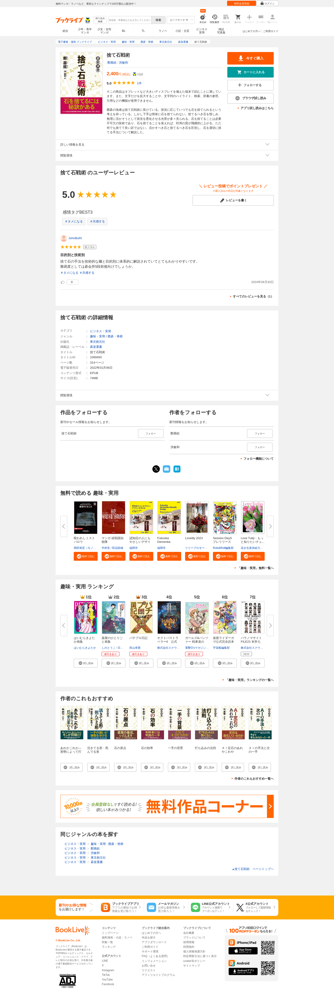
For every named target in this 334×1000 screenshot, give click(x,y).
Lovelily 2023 (194, 538)
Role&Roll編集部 (223, 548)
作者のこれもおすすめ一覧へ (254, 778)
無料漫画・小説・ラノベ (117, 937)
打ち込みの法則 (205, 748)
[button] (86, 556)
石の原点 (120, 748)
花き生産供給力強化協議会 (257, 548)
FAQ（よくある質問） (156, 956)
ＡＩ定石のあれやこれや (232, 749)
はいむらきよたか (85, 647)
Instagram (108, 970)
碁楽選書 (96, 347)
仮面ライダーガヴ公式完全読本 (223, 639)
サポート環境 (150, 951)
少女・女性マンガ (104, 31)
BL (124, 31)
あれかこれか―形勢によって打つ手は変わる (70, 751)
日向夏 (122, 647)
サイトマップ (191, 965)
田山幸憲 (135, 647)
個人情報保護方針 (194, 951)
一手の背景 (175, 748)
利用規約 (188, 946)
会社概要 (188, 933)
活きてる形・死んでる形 (97, 749)
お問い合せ (149, 965)
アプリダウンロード (154, 942)
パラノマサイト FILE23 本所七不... (251, 641)
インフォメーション (154, 961)
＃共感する (97, 221)
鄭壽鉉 (111, 62)
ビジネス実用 (201, 31)
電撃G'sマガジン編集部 (199, 647)
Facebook (108, 984)
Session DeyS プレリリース (224, 540)
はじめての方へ (251, 31)
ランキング (109, 946)
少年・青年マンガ (85, 31)
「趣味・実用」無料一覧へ (256, 568)
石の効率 (147, 748)
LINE (105, 960)
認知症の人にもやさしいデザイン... (140, 541)
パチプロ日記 (138, 638)
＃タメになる (74, 221)
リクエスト (149, 970)
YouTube (107, 979)
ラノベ (163, 31)
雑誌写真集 (221, 31)
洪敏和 (123, 62)
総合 (65, 31)
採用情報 (188, 942)
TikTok (106, 975)
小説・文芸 (182, 31)
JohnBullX (75, 238)
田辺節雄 (117, 548)
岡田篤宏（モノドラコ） (89, 548)
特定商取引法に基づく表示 (200, 956)
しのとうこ (109, 647)
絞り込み (100, 20)
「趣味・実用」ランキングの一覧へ (249, 680)
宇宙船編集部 (221, 647)
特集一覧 (107, 942)
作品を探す (149, 937)
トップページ (110, 933)
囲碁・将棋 (115, 336)
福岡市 (133, 548)
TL (143, 31)
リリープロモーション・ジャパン (206, 548)
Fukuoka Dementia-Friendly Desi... (167, 541)
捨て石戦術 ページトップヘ (253, 869)
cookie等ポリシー (194, 961)
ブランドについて (194, 937)
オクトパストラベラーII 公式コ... (167, 641)
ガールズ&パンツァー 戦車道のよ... (196, 641)
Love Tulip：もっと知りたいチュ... (252, 540)
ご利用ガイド (270, 31)
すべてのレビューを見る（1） (253, 296)
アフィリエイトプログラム (158, 975)
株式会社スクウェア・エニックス (178, 647)
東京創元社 (97, 341)
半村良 (106, 548)
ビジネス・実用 (100, 331)
